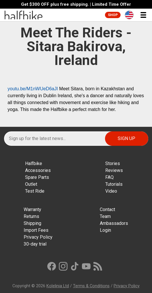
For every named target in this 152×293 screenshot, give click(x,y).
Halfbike (33, 163)
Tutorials (114, 184)
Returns (31, 216)
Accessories (38, 170)
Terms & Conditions (91, 286)
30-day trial (35, 244)
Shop (113, 15)
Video (111, 191)
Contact (107, 209)
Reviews (114, 170)
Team (105, 216)
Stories (112, 163)
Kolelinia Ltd (57, 286)
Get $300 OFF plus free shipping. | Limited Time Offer (76, 4)
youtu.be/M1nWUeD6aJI (32, 88)
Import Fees (36, 230)
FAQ (109, 177)
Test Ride (34, 191)
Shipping (32, 223)
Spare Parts (37, 177)
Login (105, 230)
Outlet (31, 184)
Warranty (32, 209)
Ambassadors (114, 223)
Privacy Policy (38, 237)
